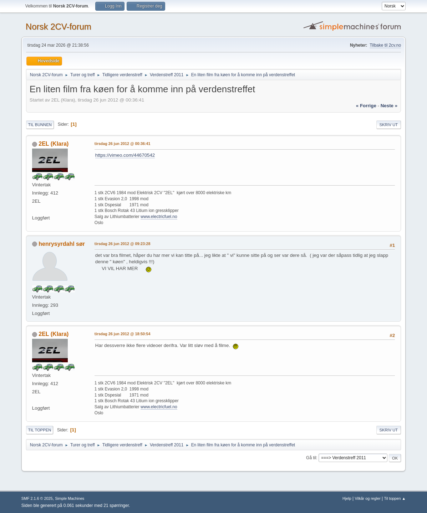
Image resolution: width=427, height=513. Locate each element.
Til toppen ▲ (395, 498)
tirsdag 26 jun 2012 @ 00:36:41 (123, 143)
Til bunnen (40, 125)
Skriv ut (389, 125)
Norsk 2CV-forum (58, 26)
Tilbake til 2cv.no (385, 45)
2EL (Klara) (53, 144)
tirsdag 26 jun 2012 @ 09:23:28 (123, 244)
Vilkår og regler (367, 498)
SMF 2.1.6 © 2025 (37, 498)
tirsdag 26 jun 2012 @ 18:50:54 (123, 334)
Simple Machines (69, 498)
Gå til (311, 457)
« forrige (366, 105)
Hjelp (346, 498)
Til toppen (39, 430)
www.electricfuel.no (159, 216)
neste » (389, 105)
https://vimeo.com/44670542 (125, 155)
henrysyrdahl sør (62, 244)
